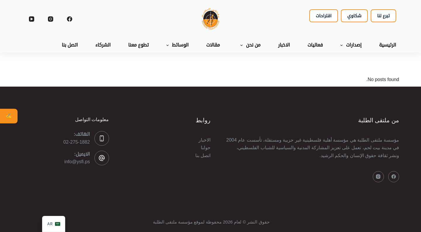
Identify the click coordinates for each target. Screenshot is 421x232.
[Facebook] (69, 19)
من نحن (249, 45)
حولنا (205, 147)
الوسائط (176, 45)
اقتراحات (324, 15)
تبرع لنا (383, 15)
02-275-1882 (76, 142)
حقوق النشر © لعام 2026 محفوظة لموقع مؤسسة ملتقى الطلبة (210, 221)
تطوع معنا (138, 44)
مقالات (213, 44)
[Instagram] (50, 19)
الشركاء (103, 44)
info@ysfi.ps (77, 161)
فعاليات (315, 44)
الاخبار (284, 44)
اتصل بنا (70, 44)
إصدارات (349, 45)
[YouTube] (31, 19)
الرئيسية (387, 44)
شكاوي (354, 15)
